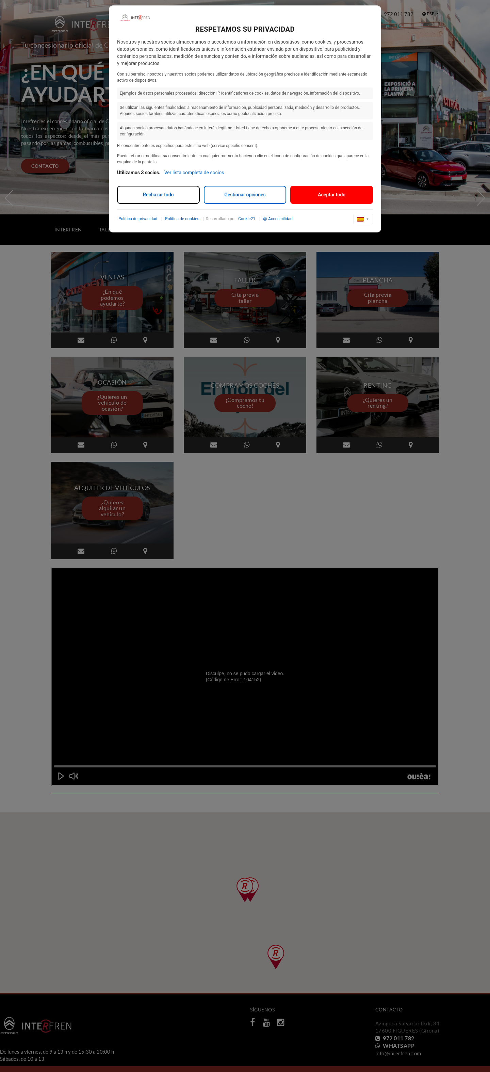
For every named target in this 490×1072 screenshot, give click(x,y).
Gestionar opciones (245, 194)
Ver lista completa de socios (194, 172)
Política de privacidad (137, 218)
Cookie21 (246, 218)
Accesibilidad (277, 218)
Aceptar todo (331, 194)
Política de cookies (182, 218)
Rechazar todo (158, 194)
